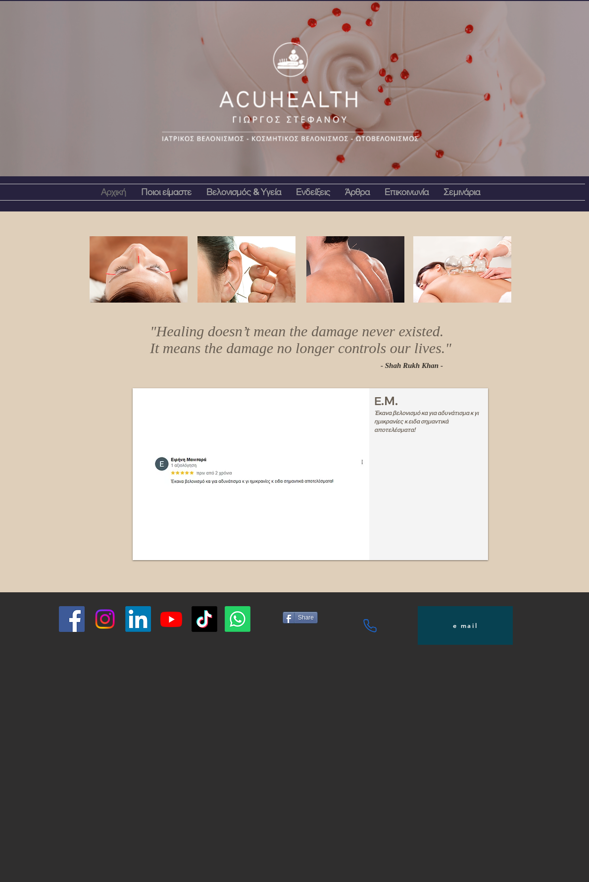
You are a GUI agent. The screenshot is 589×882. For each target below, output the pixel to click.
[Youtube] (171, 619)
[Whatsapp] (237, 619)
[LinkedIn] (138, 619)
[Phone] (370, 625)
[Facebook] (72, 619)
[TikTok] (204, 619)
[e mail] (465, 625)
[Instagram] (105, 619)
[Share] (300, 617)
